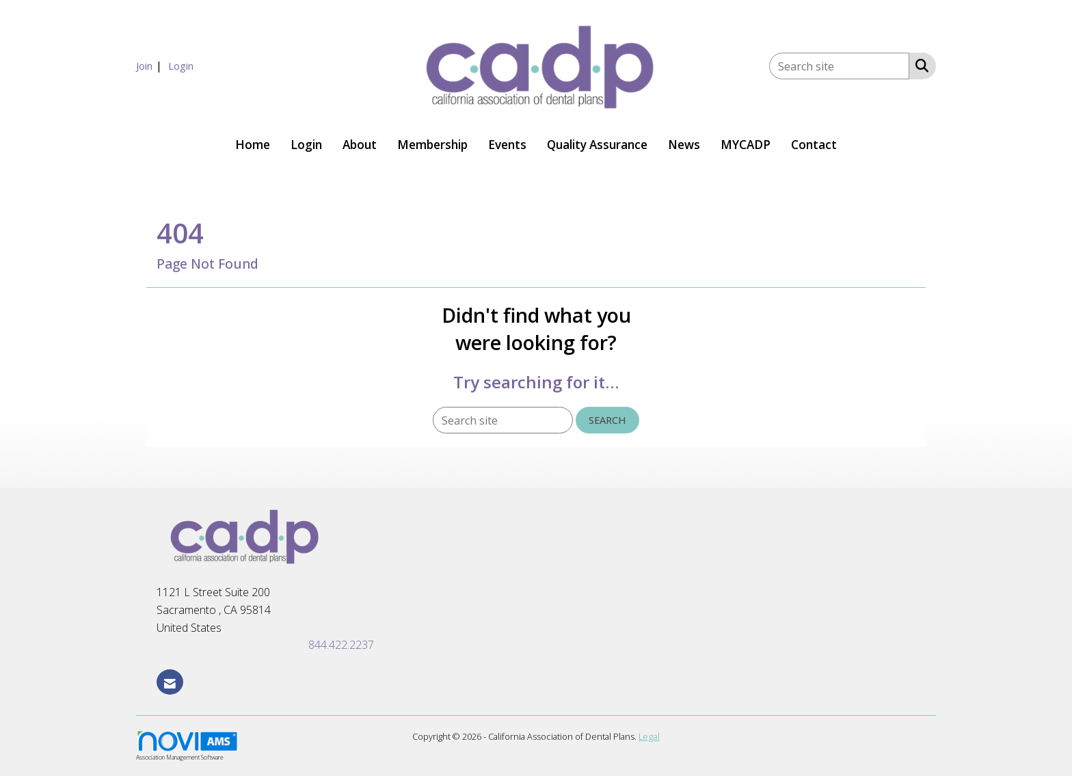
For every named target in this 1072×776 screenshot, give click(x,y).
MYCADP (745, 144)
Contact (814, 144)
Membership (432, 144)
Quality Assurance (597, 144)
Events (507, 144)
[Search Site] (919, 65)
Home (252, 144)
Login (306, 144)
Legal (649, 736)
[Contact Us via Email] (170, 682)
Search (607, 420)
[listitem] (150, 65)
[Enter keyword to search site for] (839, 66)
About (360, 144)
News (684, 144)
